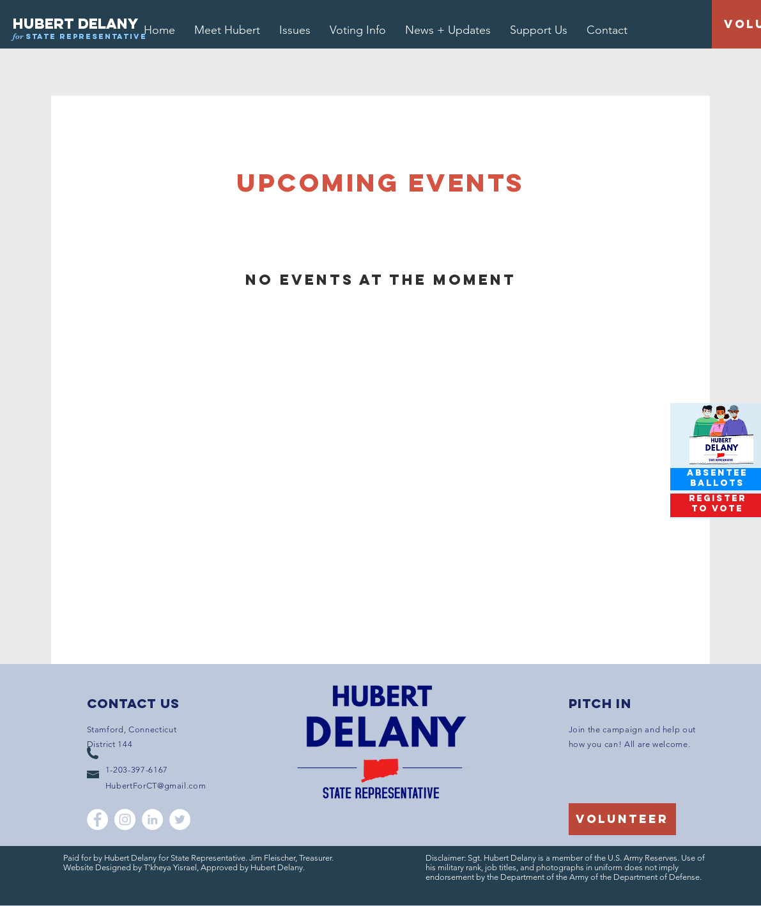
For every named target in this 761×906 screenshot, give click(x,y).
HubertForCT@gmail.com (155, 785)
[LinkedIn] (152, 819)
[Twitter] (179, 819)
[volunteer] (622, 819)
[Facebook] (97, 819)
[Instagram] (124, 819)
